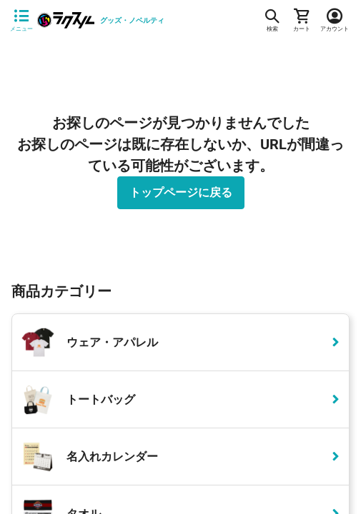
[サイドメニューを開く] (21, 20)
